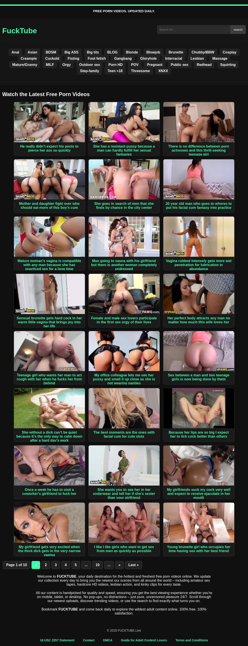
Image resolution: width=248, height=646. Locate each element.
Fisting (73, 58)
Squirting (228, 65)
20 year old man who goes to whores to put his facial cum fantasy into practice (199, 205)
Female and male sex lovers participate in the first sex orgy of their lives (124, 320)
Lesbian (197, 58)
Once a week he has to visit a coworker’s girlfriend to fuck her (49, 492)
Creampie (29, 58)
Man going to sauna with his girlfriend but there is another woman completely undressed (124, 265)
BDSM (51, 52)
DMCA (107, 640)
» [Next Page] (119, 565)
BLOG (112, 52)
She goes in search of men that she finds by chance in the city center (124, 205)
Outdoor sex (89, 65)
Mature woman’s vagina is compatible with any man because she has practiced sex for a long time (49, 265)
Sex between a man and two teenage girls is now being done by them (198, 377)
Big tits (93, 52)
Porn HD (115, 65)
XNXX (163, 71)
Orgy (66, 65)
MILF (50, 65)
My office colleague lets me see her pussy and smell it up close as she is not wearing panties (124, 379)
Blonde (132, 52)
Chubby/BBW (203, 52)
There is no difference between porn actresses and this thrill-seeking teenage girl (198, 150)
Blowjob (153, 52)
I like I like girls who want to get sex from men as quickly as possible (124, 549)
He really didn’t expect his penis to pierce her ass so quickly (49, 148)
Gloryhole (148, 58)
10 (98, 565)
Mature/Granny (24, 65)
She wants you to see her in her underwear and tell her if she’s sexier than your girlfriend (124, 494)
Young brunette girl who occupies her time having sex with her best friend (198, 549)
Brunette (176, 52)
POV (135, 65)
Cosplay (229, 52)
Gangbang (123, 58)
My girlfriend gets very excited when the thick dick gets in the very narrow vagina (49, 551)
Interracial (173, 58)
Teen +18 (115, 71)
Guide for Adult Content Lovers (144, 640)
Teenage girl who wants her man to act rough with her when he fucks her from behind (49, 379)
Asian (32, 52)
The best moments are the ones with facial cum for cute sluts (124, 434)
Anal (15, 52)
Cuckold (52, 58)
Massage (219, 58)
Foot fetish (97, 58)
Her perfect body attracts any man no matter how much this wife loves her (198, 320)
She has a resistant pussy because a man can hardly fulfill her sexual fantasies (124, 150)
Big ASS (71, 52)
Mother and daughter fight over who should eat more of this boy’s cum (49, 205)
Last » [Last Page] (133, 565)
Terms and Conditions (192, 640)
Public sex (179, 65)
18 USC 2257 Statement (57, 640)
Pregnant (154, 65)
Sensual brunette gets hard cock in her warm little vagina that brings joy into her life (49, 322)
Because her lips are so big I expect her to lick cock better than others (199, 434)
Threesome (140, 71)
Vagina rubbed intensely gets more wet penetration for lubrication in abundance (198, 265)
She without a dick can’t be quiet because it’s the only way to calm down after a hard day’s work (49, 436)
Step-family (89, 71)
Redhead (204, 65)
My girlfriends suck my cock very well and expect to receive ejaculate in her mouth (198, 494)
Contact (88, 640)
